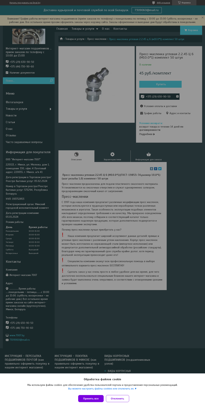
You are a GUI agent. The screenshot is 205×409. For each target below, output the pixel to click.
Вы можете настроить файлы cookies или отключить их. (101, 390)
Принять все (91, 398)
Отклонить (119, 398)
